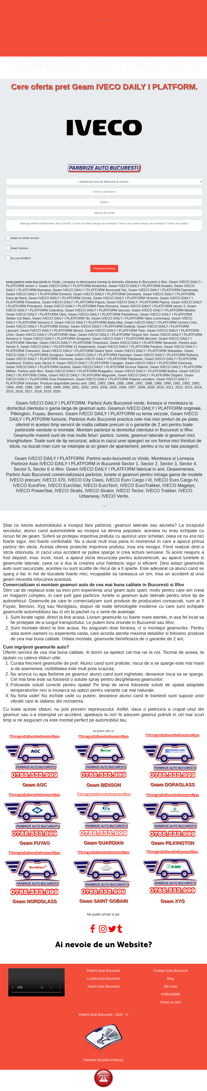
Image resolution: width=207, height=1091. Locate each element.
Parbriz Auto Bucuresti (103, 971)
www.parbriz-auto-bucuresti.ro (28, 282)
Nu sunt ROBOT (21, 258)
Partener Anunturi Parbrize (103, 1060)
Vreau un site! (170, 1002)
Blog (170, 978)
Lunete (78, 42)
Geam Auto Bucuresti (103, 986)
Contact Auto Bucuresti (170, 971)
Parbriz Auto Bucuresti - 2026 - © (103, 1014)
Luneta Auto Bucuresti (103, 978)
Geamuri (117, 42)
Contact (156, 42)
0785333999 (170, 994)
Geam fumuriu (19, 248)
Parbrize (41, 42)
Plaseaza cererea (104, 268)
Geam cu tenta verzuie (25, 238)
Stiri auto (170, 986)
